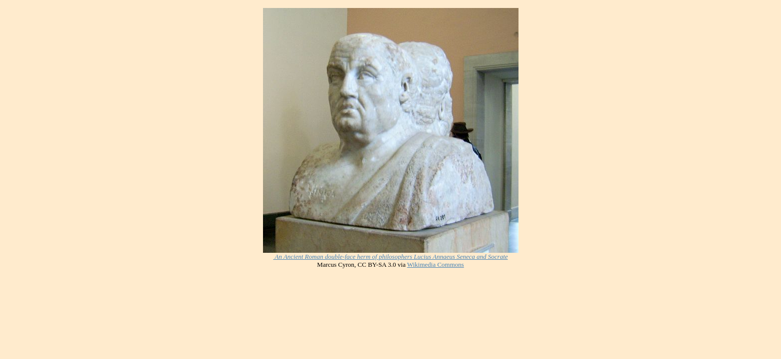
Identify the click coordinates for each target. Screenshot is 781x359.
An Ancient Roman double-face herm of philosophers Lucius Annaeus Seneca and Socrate (390, 256)
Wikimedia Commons (435, 264)
